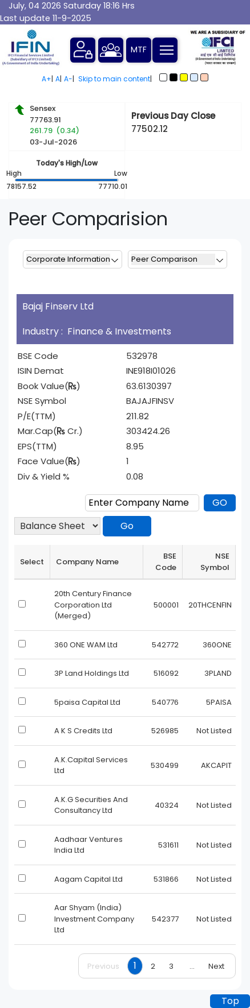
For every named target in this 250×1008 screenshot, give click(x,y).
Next (216, 966)
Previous (103, 966)
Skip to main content (114, 79)
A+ (46, 79)
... (192, 966)
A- (68, 79)
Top (230, 1000)
